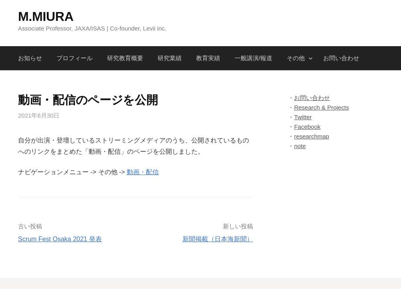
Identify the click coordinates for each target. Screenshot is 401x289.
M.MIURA (45, 16)
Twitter (303, 117)
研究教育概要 (125, 58)
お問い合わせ (341, 58)
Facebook (307, 126)
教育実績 (208, 58)
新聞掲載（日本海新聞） (217, 239)
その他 (296, 58)
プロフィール (75, 58)
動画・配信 (143, 172)
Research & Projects (321, 107)
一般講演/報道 (253, 58)
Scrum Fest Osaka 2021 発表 (60, 239)
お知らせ (30, 58)
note (300, 145)
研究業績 (170, 58)
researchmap (311, 136)
